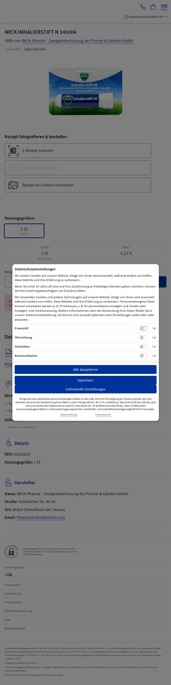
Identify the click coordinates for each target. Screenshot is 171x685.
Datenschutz (68, 414)
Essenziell (21, 328)
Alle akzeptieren (85, 369)
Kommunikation (26, 356)
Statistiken (22, 346)
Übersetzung (23, 337)
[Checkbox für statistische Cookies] (143, 346)
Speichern (85, 380)
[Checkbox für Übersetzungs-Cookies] (143, 337)
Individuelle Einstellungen (86, 389)
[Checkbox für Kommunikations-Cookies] (143, 355)
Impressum (103, 414)
